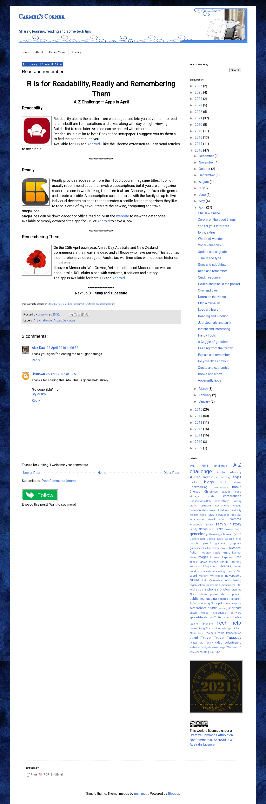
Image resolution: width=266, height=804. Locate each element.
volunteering (233, 642)
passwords (213, 585)
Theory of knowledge (218, 628)
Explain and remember (214, 355)
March (203, 389)
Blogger (173, 794)
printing (236, 594)
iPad (238, 557)
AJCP (195, 477)
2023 (199, 105)
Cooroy (237, 501)
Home (25, 52)
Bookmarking (198, 487)
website (122, 216)
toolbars (211, 632)
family (209, 524)
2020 (199, 125)
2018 (199, 137)
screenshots (198, 608)
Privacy (76, 52)
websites (195, 647)
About (39, 52)
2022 (199, 112)
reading (211, 599)
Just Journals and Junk (214, 323)
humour (236, 552)
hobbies (206, 552)
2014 (199, 416)
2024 (199, 99)
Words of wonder (210, 239)
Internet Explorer (221, 557)
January (205, 401)
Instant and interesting (214, 329)
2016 (199, 150)
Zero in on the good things (217, 220)
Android (93, 144)
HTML (226, 552)
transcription (233, 632)
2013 (199, 423)
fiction (203, 529)
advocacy (235, 472)
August (204, 182)
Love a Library (208, 310)
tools (221, 632)
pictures (236, 589)
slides (204, 612)
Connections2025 (200, 501)
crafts (193, 505)
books (236, 487)
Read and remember (212, 271)
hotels (216, 552)
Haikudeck (209, 548)
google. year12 (200, 543)
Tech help (228, 623)
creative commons (215, 505)
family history (228, 524)
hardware (222, 548)
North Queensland (212, 580)
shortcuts (234, 608)
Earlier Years (57, 52)
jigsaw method (208, 561)
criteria (237, 505)
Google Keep (215, 538)
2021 (199, 118)
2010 (199, 442)
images (203, 557)
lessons (195, 566)
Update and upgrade (212, 252)
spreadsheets (199, 617)
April (202, 207)
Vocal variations (209, 245)
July (202, 188)
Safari (193, 603)
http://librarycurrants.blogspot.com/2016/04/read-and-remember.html (81, 304)
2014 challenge (214, 466)
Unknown (38, 374)
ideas (193, 557)
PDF (239, 585)
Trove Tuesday (227, 637)
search (212, 608)
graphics (235, 543)
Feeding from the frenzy (215, 348)
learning (236, 562)
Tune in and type (209, 258)
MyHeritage (217, 575)
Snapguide (219, 612)
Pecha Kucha (198, 589)
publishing (197, 599)
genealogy (198, 533)
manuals (206, 571)
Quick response (209, 277)
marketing (219, 571)
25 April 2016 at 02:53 (62, 374)
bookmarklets (220, 487)
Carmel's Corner (42, 16)
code (211, 496)
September (207, 175)
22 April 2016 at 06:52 (62, 348)
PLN (192, 594)
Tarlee (237, 617)
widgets (206, 647)
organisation (197, 585)
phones (212, 589)
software (236, 612)
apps (72, 320)
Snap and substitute (212, 265)
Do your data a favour (213, 361)
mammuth (141, 794)
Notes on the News (212, 297)
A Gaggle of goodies (213, 342)
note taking (233, 580)
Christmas (211, 491)
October (205, 169)
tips (200, 633)
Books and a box (210, 374)
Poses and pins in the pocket (219, 284)
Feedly (194, 529)
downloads (223, 514)
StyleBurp (39, 394)
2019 (199, 131)
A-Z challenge (42, 320)
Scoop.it (216, 603)
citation (226, 491)
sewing (223, 608)
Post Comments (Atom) (59, 481)
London (194, 571)
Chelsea (195, 491)
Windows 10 (233, 647)
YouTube (215, 651)
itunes (193, 561)
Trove (206, 637)
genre (237, 534)
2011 (199, 435)
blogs (209, 482)
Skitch (193, 612)
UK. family (206, 642)
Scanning (204, 603)
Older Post (171, 473)
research (235, 599)
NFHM (194, 580)
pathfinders (228, 585)
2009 (199, 448)
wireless (195, 651)
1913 (192, 465)
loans (238, 566)
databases (208, 510)
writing (204, 652)
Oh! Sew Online (209, 213)
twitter (193, 642)
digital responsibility (229, 510)
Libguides (209, 566)
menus (231, 571)
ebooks (236, 515)
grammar (220, 543)
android (207, 477)
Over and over (208, 290)
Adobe (221, 472)
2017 (199, 144)
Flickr (219, 529)
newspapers (233, 576)
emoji (222, 519)
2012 (199, 429)
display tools (198, 514)
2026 (199, 86)
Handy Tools (207, 335)
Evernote (234, 519)
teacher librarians (201, 623)
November (207, 162)
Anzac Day (60, 320)
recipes (223, 599)
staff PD (215, 617)
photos (225, 589)
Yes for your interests (213, 226)
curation (195, 510)
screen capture (232, 603)
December (207, 156)
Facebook (196, 524)
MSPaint (203, 575)
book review (230, 482)
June (203, 195)
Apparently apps (209, 380)
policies (202, 594)
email (211, 519)
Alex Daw (38, 348)
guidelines (196, 548)
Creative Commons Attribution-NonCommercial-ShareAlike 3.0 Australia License (212, 739)
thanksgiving (197, 628)
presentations (219, 594)
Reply (36, 360)
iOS (77, 144)
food (238, 529)
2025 (199, 92)
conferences (232, 496)
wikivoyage (218, 647)
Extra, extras (207, 232)
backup (194, 482)
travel (194, 638)
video (218, 642)
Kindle (224, 562)
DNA (211, 514)
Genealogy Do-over (220, 534)
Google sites (233, 538)
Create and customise (214, 368)
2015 (199, 409)
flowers (229, 529)
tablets (227, 617)
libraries (225, 566)
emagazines (197, 519)
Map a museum (209, 303)
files (212, 529)
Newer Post (31, 473)
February (205, 395)
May (202, 201)
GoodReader (197, 538)
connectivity (221, 501)
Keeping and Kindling (213, 316)
